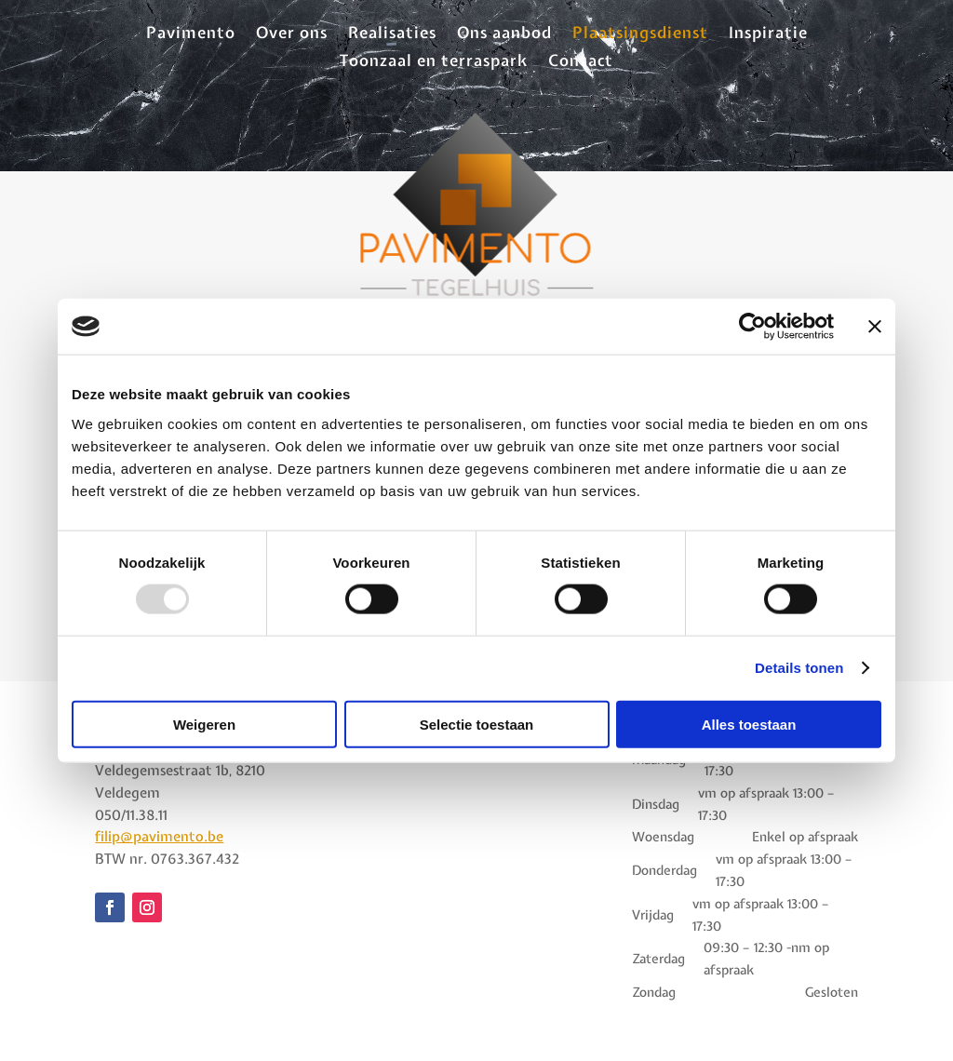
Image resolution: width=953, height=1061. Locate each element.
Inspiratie (768, 34)
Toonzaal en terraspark (434, 62)
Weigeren (204, 724)
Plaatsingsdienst (640, 34)
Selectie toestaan (477, 724)
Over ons (292, 34)
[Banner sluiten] (874, 326)
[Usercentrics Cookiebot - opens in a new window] (752, 327)
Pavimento (190, 34)
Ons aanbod (504, 34)
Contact (580, 62)
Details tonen (799, 668)
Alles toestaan (749, 724)
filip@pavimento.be (159, 836)
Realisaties (392, 34)
